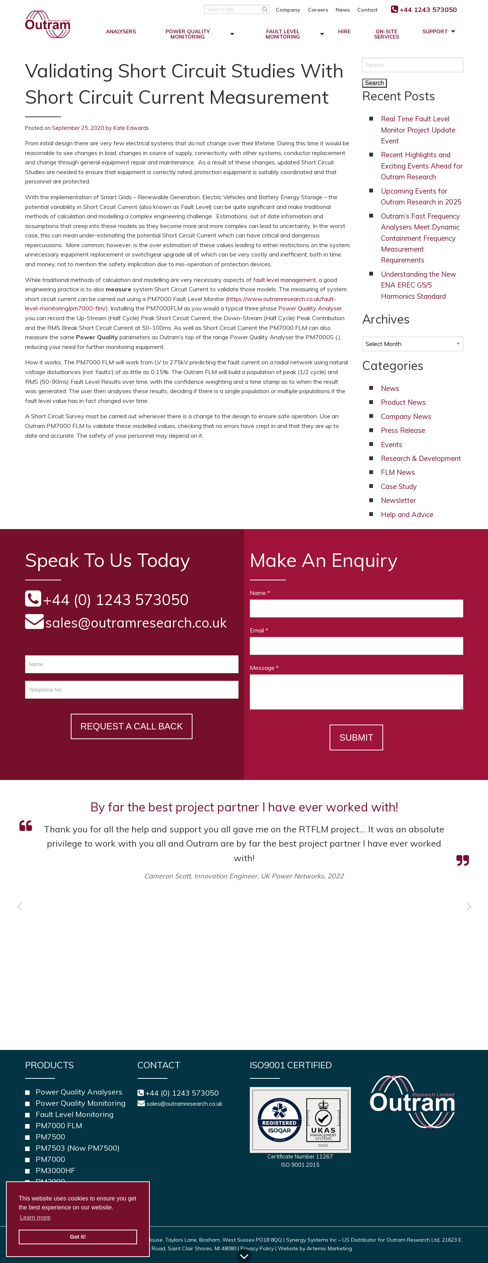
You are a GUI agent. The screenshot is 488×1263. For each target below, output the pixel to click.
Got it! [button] (78, 1237)
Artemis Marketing (329, 1248)
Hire (344, 31)
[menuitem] (292, 9)
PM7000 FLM (59, 1125)
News (343, 9)
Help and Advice (407, 514)
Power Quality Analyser (310, 308)
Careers (318, 9)
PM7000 (50, 1159)
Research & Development (421, 458)
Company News (406, 416)
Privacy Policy (257, 1248)
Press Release (403, 430)
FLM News (398, 472)
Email (259, 630)
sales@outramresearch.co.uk (136, 622)
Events (391, 444)
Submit (356, 737)
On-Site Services (386, 34)
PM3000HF (55, 1170)
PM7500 (50, 1136)
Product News (403, 402)
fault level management (284, 279)
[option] (244, 839)
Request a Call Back (132, 726)
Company (288, 9)
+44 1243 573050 (428, 9)
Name (260, 592)
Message (264, 667)
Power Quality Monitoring (188, 34)
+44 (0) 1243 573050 (182, 1092)
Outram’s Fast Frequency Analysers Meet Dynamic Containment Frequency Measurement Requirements (420, 238)
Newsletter (398, 500)
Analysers (121, 31)
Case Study (399, 486)
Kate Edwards (131, 128)
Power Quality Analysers (79, 1091)
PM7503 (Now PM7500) (78, 1148)
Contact (367, 9)
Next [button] (469, 906)
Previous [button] (19, 906)
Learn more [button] (35, 1217)
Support (435, 31)
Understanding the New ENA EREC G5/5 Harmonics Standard (418, 285)
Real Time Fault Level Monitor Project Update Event (418, 130)
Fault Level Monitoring (283, 34)
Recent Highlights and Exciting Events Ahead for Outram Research (422, 166)
